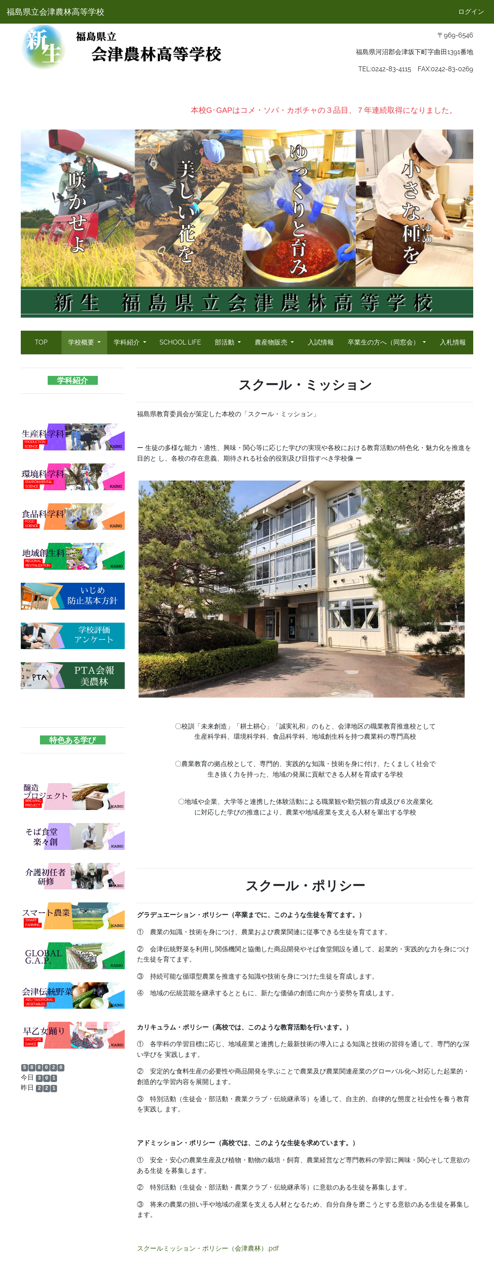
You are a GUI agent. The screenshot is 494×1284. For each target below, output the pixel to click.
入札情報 (453, 342)
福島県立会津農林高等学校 (55, 12)
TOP (41, 342)
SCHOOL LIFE (180, 342)
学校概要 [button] (82, 342)
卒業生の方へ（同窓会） (384, 342)
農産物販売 (272, 342)
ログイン (471, 11)
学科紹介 (127, 342)
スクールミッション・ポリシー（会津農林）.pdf (208, 1248)
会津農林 (34, 1104)
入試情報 (321, 342)
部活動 (225, 342)
